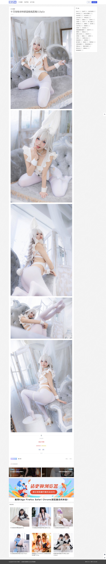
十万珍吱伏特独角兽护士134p (61, 527)
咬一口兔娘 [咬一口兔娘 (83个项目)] (91, 21)
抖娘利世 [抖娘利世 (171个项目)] (87, 25)
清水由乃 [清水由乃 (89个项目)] (88, 33)
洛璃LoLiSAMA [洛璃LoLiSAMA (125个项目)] (80, 33)
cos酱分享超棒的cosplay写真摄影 (28, 561)
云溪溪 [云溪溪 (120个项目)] (78, 21)
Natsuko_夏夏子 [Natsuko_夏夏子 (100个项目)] (88, 13)
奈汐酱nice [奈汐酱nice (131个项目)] (79, 23)
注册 (43, 449)
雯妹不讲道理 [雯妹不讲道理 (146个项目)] (87, 46)
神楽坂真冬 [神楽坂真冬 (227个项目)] (79, 40)
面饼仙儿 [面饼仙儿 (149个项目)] (86, 48)
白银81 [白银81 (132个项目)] (78, 38)
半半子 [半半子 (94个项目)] (84, 21)
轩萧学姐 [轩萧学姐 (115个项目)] (92, 42)
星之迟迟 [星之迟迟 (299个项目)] (85, 27)
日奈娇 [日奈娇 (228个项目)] (78, 27)
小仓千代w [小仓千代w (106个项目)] (79, 25)
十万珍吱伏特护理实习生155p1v (18, 553)
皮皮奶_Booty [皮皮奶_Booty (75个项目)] (86, 38)
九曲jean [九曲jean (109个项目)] (85, 19)
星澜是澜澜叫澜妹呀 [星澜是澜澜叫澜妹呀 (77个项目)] (81, 29)
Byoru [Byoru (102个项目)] (78, 11)
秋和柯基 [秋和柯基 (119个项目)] (87, 40)
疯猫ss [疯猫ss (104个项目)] (84, 35)
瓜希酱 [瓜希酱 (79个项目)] (78, 35)
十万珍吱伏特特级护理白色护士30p (41, 527)
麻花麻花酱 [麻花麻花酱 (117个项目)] (79, 50)
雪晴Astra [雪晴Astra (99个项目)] (79, 46)
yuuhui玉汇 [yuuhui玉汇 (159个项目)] (79, 17)
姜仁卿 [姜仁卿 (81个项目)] (92, 23)
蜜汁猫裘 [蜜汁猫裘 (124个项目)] (79, 42)
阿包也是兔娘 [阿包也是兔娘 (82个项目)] (88, 44)
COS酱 (18, 561)
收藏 (19, 458)
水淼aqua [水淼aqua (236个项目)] (85, 31)
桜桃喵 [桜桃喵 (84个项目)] (78, 31)
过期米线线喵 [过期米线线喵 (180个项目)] (80, 44)
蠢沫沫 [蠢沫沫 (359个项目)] (85, 42)
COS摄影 (13, 8)
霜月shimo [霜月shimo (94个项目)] (79, 48)
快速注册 (94, 2)
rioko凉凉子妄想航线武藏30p (16, 471)
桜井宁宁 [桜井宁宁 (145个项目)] (90, 29)
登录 (89, 2)
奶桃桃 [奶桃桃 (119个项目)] (86, 23)
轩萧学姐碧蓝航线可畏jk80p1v (66, 471)
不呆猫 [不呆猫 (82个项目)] (78, 19)
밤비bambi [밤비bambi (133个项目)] (87, 17)
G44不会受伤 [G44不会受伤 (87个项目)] (91, 11)
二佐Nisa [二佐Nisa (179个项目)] (92, 19)
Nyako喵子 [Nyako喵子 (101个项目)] (79, 15)
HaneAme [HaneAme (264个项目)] (79, 13)
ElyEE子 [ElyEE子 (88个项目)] (84, 11)
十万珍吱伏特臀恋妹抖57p (17, 527)
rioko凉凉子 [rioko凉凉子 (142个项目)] (87, 15)
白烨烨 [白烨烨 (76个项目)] (90, 35)
